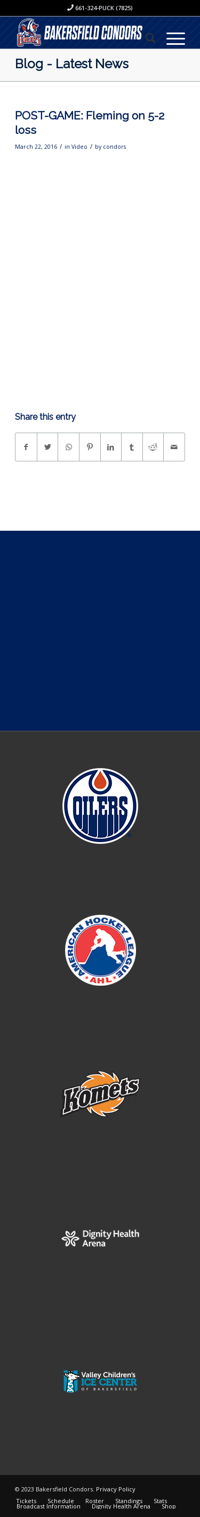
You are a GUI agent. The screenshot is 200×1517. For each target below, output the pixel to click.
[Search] (145, 38)
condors (114, 146)
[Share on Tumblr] (132, 447)
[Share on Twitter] (47, 447)
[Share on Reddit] (153, 447)
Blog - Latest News (72, 63)
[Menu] (170, 38)
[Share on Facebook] (26, 447)
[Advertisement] (100, 631)
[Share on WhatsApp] (68, 447)
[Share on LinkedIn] (111, 447)
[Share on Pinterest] (89, 447)
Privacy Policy (115, 1489)
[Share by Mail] (174, 447)
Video (79, 146)
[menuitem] (145, 38)
